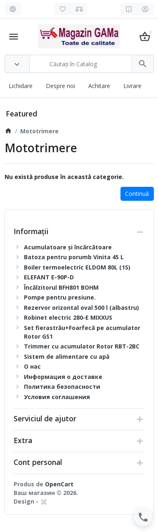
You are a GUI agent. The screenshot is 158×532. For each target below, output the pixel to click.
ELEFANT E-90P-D (49, 277)
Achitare (99, 86)
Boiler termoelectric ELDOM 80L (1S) (77, 267)
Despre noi (60, 86)
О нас (32, 366)
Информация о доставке (63, 377)
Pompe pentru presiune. (60, 297)
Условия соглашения (57, 397)
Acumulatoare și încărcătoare (68, 247)
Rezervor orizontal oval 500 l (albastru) (81, 307)
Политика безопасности (62, 386)
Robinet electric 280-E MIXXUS (68, 317)
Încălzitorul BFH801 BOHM (61, 287)
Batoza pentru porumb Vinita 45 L (74, 257)
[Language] (13, 9)
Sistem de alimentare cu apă (66, 356)
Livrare (132, 86)
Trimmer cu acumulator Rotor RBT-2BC (81, 346)
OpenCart (59, 484)
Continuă (137, 193)
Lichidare (21, 86)
